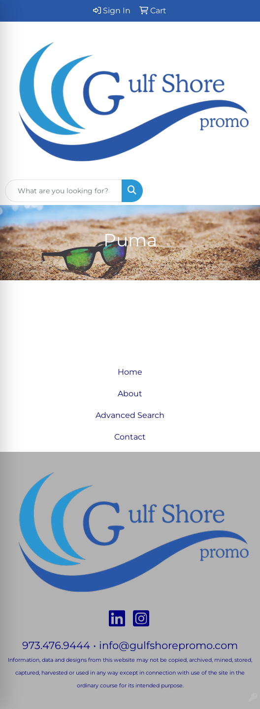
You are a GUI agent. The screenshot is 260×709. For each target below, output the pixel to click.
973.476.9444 (56, 645)
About (130, 393)
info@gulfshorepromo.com (168, 645)
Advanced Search (130, 415)
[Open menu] (240, 191)
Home (130, 372)
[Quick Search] (63, 190)
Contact (130, 437)
